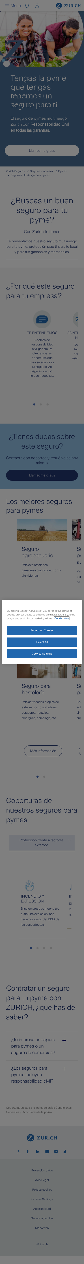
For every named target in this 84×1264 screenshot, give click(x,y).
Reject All (42, 642)
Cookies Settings (42, 653)
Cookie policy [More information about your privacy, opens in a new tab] (61, 618)
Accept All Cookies (42, 630)
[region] (42, 632)
